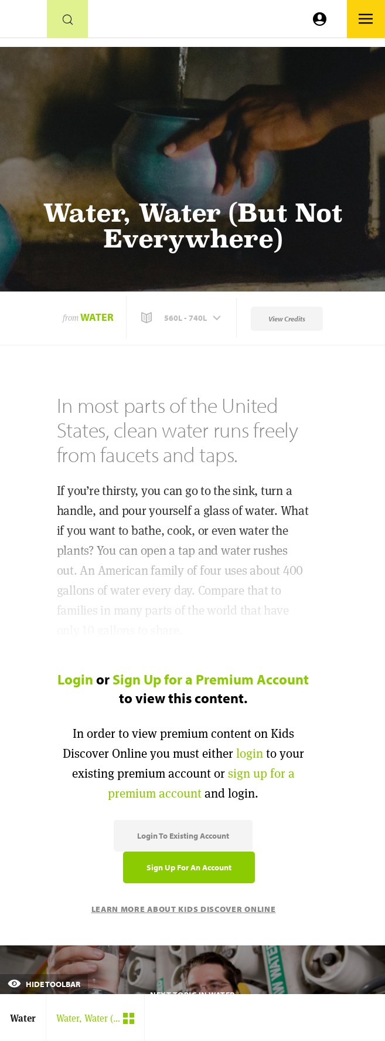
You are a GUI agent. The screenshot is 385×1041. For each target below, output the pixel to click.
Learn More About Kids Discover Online (183, 909)
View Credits (286, 318)
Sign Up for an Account (188, 867)
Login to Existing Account (183, 835)
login (249, 753)
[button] (182, 318)
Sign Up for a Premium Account (211, 679)
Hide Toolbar (44, 984)
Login (75, 679)
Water (97, 317)
